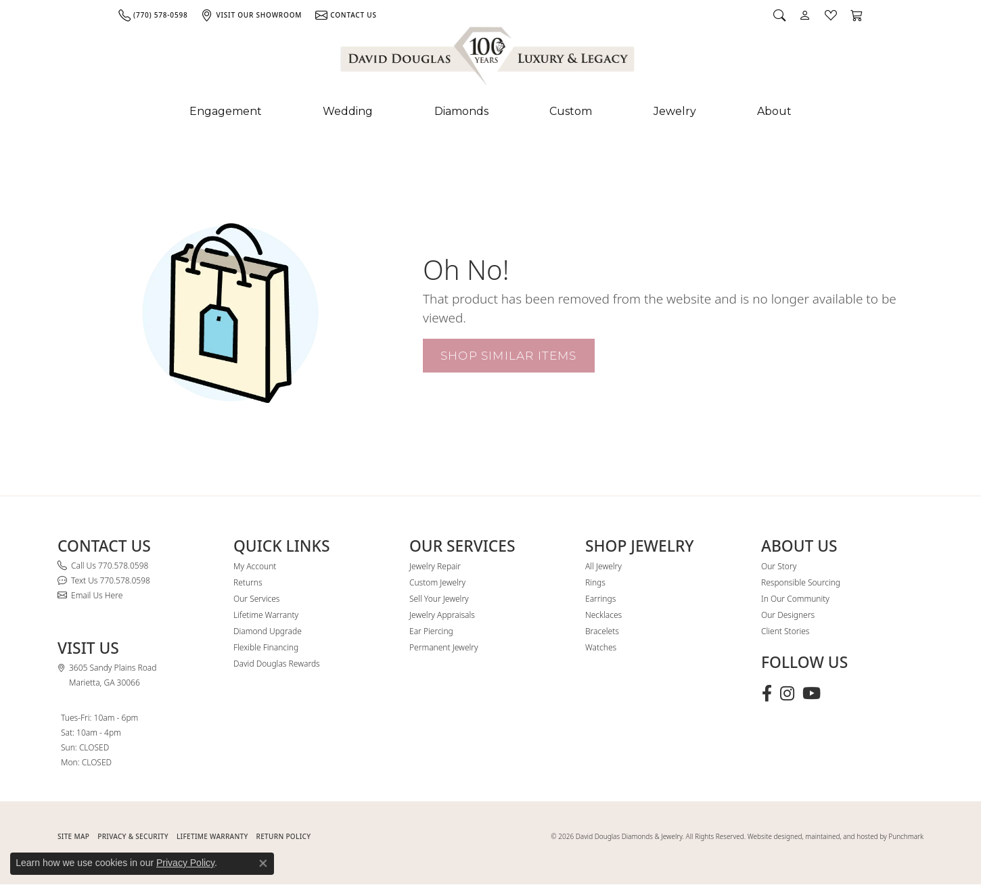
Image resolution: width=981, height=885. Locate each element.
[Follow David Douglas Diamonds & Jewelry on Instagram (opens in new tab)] (787, 693)
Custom (570, 111)
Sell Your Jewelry (439, 598)
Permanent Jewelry (443, 647)
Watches (600, 647)
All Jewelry (603, 566)
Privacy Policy (185, 862)
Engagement (225, 111)
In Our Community (795, 598)
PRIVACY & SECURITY (132, 836)
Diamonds (461, 111)
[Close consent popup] (263, 863)
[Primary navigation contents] (490, 111)
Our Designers (788, 615)
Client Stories (785, 631)
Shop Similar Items (508, 355)
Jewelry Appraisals (442, 615)
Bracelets (602, 631)
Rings (595, 582)
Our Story (778, 566)
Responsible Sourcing (800, 582)
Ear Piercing (431, 631)
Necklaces (603, 615)
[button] (779, 15)
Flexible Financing (265, 647)
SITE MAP (73, 836)
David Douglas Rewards (276, 663)
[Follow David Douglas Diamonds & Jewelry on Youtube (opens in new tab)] (811, 693)
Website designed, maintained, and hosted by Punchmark (835, 836)
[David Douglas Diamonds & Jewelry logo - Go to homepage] (488, 59)
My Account (254, 566)
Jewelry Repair (435, 566)
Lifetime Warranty (265, 615)
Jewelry (675, 111)
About (774, 111)
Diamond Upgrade (267, 631)
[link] (152, 15)
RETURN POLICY (283, 836)
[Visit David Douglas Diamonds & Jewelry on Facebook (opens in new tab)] (767, 693)
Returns (248, 582)
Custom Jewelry (437, 582)
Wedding (348, 111)
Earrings (600, 598)
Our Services (256, 598)
